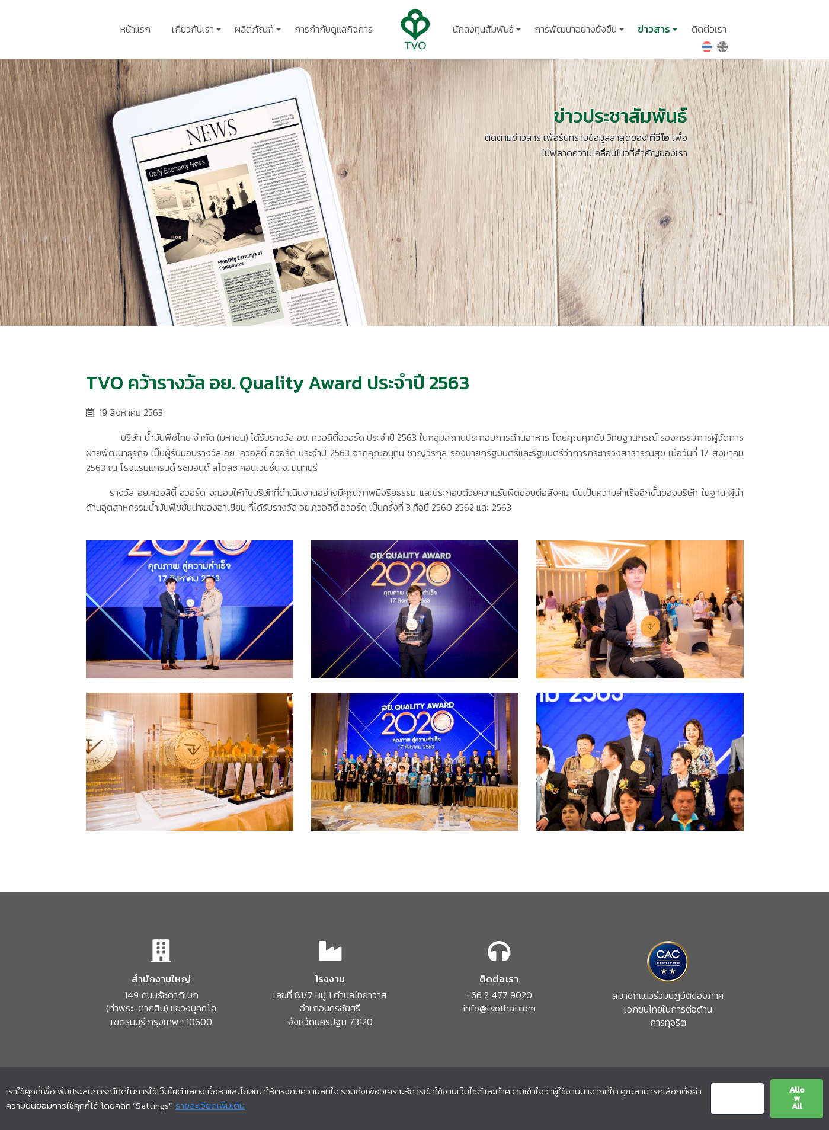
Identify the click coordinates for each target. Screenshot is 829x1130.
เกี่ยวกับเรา (193, 29)
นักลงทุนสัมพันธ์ (483, 29)
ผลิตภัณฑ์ (254, 29)
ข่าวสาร (654, 29)
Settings (737, 1098)
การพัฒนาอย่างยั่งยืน (575, 29)
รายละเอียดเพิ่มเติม (210, 1105)
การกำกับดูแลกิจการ (334, 29)
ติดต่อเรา (709, 29)
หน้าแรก (135, 29)
